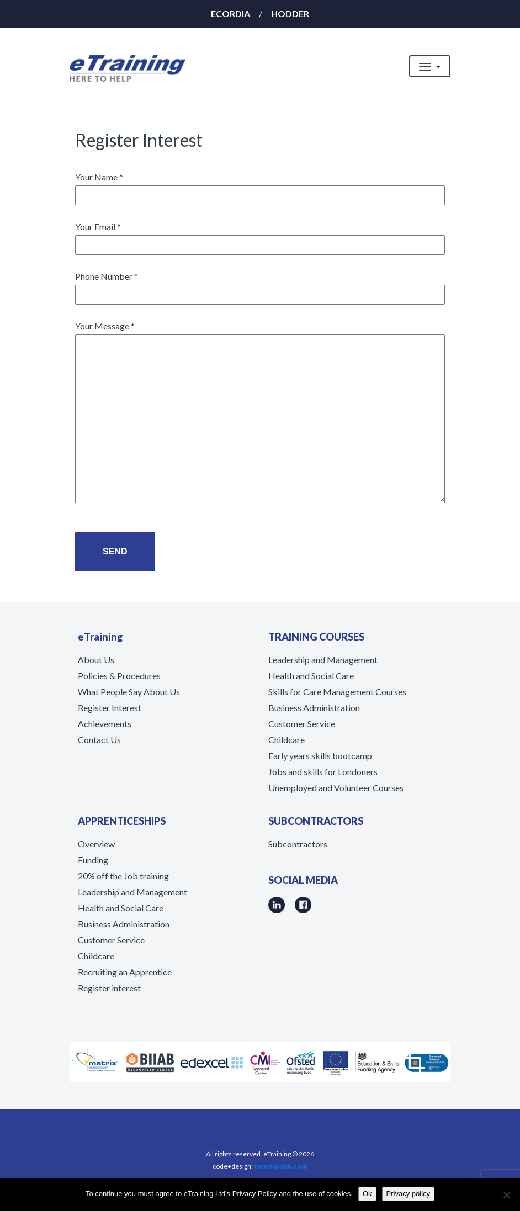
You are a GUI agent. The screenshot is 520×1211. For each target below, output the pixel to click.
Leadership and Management (323, 659)
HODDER (290, 13)
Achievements (104, 723)
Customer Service (301, 723)
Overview (96, 844)
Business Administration (314, 707)
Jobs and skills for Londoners (323, 771)
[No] (506, 1195)
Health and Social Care (311, 675)
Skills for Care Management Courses (337, 691)
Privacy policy (408, 1193)
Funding (93, 860)
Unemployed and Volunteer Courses (336, 787)
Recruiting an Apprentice (125, 972)
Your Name (260, 186)
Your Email (260, 235)
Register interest (109, 988)
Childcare (286, 739)
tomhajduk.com (281, 1166)
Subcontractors (297, 844)
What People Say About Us (129, 691)
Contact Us (99, 739)
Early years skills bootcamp (320, 755)
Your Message (260, 413)
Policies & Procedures (119, 675)
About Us (96, 659)
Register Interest (109, 707)
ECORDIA (230, 13)
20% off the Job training (123, 876)
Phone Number (260, 285)
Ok (367, 1193)
